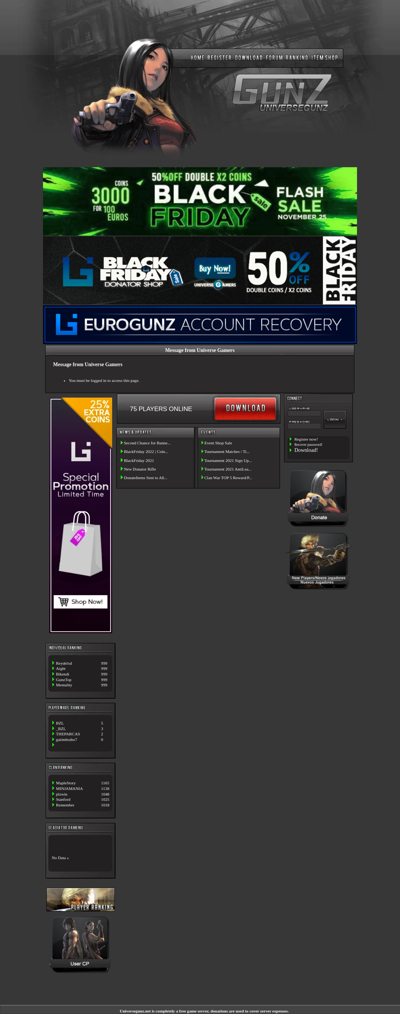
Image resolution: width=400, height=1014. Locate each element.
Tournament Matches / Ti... (226, 451)
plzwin (61, 794)
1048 (105, 794)
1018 (105, 805)
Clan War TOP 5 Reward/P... (228, 477)
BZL (60, 723)
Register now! (306, 439)
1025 (105, 799)
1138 (105, 788)
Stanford (63, 799)
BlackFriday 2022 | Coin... (146, 451)
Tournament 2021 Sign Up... (228, 460)
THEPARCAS (68, 734)
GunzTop (63, 679)
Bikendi (62, 674)
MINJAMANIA (69, 788)
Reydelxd (64, 663)
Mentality (64, 685)
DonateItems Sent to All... (145, 477)
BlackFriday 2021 (139, 460)
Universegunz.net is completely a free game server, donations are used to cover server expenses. (204, 1011)
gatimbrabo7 (66, 739)
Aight (60, 668)
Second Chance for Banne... (147, 443)
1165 (105, 783)
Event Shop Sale (218, 443)
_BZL (61, 728)
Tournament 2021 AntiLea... (227, 469)
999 (104, 663)
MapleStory (66, 783)
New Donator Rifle (140, 469)
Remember (65, 805)
